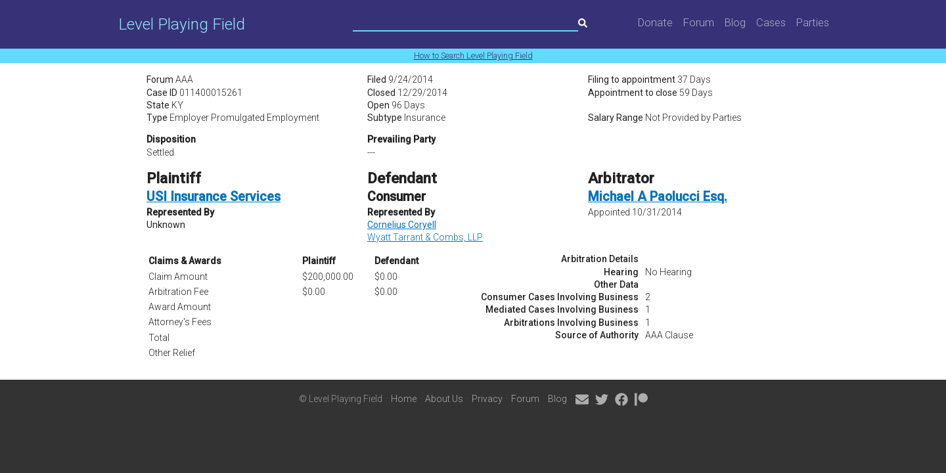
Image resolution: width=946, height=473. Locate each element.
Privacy (487, 399)
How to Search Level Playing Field (473, 55)
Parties (812, 22)
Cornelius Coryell (401, 224)
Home (404, 399)
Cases (771, 22)
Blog (735, 22)
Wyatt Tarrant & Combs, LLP (425, 237)
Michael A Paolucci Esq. (657, 196)
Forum (698, 22)
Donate (655, 22)
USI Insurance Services (213, 196)
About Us (444, 399)
